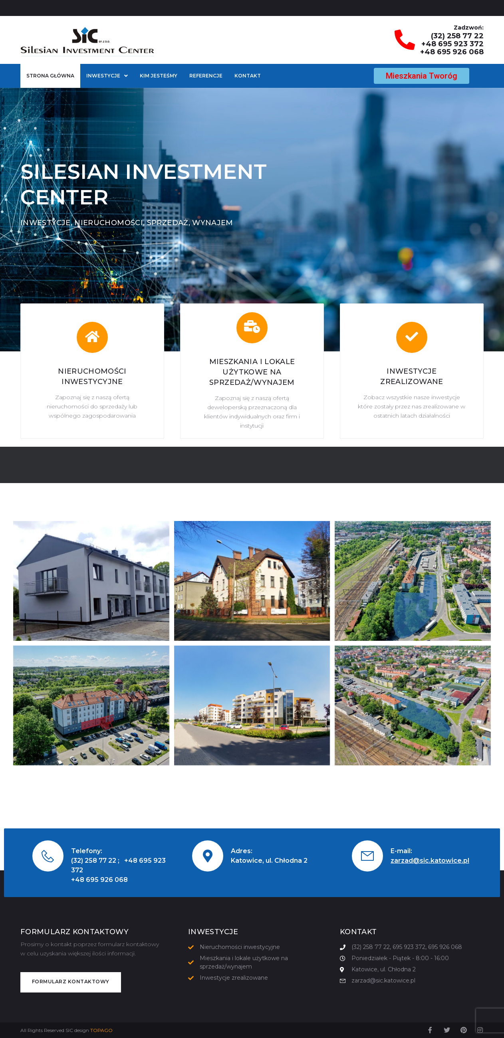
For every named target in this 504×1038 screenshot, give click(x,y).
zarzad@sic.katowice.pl (430, 860)
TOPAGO (101, 1030)
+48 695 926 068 (452, 52)
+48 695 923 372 (452, 44)
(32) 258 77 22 (457, 36)
